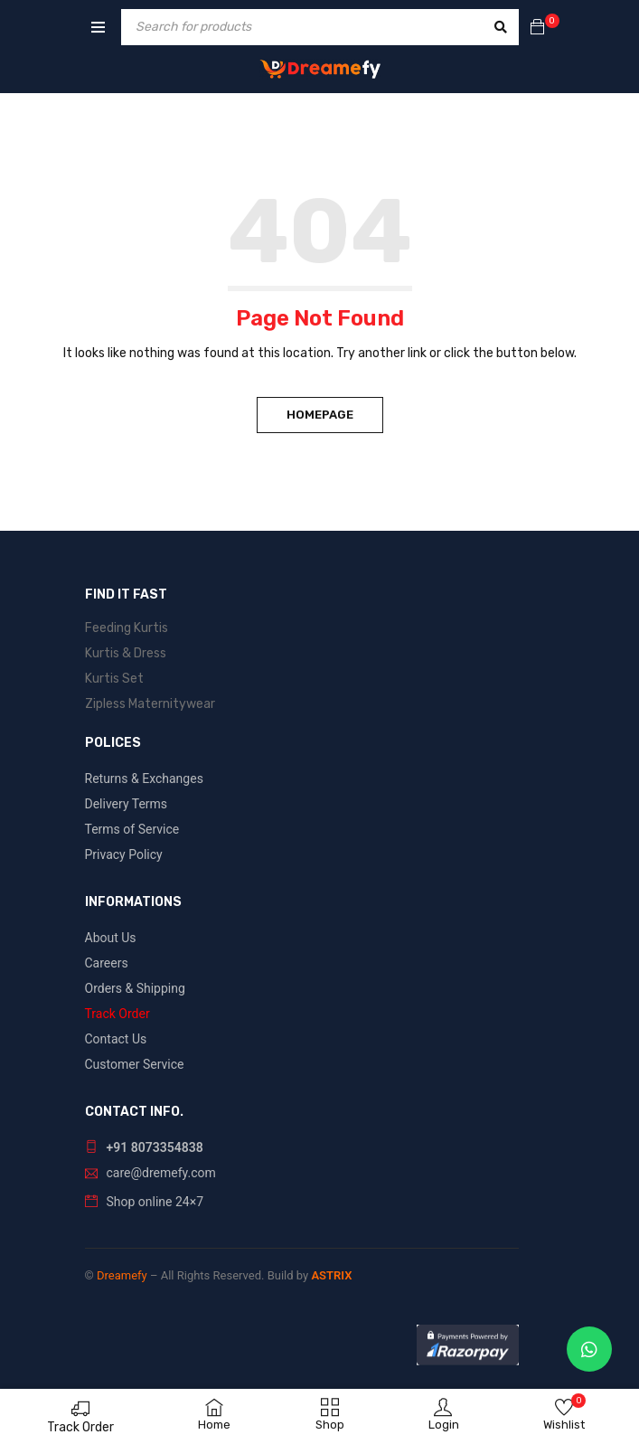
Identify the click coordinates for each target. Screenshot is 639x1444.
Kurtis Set (114, 678)
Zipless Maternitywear (150, 704)
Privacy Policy (124, 854)
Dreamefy (122, 1275)
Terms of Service (132, 829)
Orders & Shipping (135, 988)
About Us (110, 937)
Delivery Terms (126, 804)
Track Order (80, 1427)
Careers (106, 963)
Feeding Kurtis (126, 628)
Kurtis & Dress (125, 653)
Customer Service (134, 1064)
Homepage (320, 414)
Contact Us (116, 1039)
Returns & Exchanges (144, 778)
